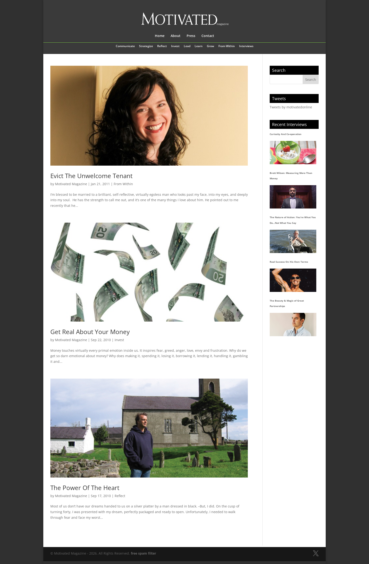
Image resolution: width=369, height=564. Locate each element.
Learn (199, 46)
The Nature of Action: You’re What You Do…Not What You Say (293, 220)
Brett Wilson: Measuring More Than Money (291, 175)
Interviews (246, 46)
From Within (226, 46)
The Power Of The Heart (84, 487)
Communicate (125, 46)
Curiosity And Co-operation (285, 134)
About (175, 36)
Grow (210, 46)
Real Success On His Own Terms (289, 261)
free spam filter (143, 553)
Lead (187, 46)
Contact (207, 36)
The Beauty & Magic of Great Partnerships (287, 303)
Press (191, 36)
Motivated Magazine (71, 184)
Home (159, 36)
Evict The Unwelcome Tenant (91, 176)
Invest (175, 46)
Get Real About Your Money (90, 331)
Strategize (146, 46)
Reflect (162, 46)
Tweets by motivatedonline (291, 107)
